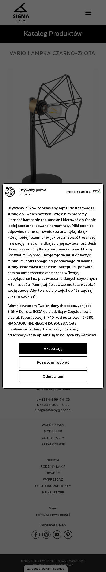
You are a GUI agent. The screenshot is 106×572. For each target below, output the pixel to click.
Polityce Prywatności (78, 335)
